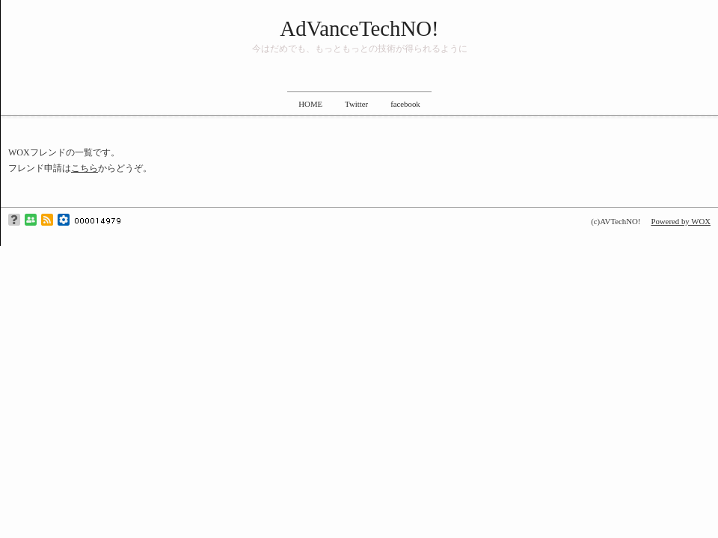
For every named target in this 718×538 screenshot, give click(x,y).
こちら (84, 168)
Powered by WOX (681, 221)
